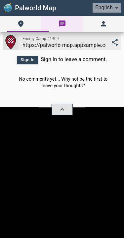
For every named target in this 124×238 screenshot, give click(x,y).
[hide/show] (62, 109)
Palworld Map (29, 8)
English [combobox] (104, 7)
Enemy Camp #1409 (40, 38)
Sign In (28, 59)
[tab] (20, 24)
